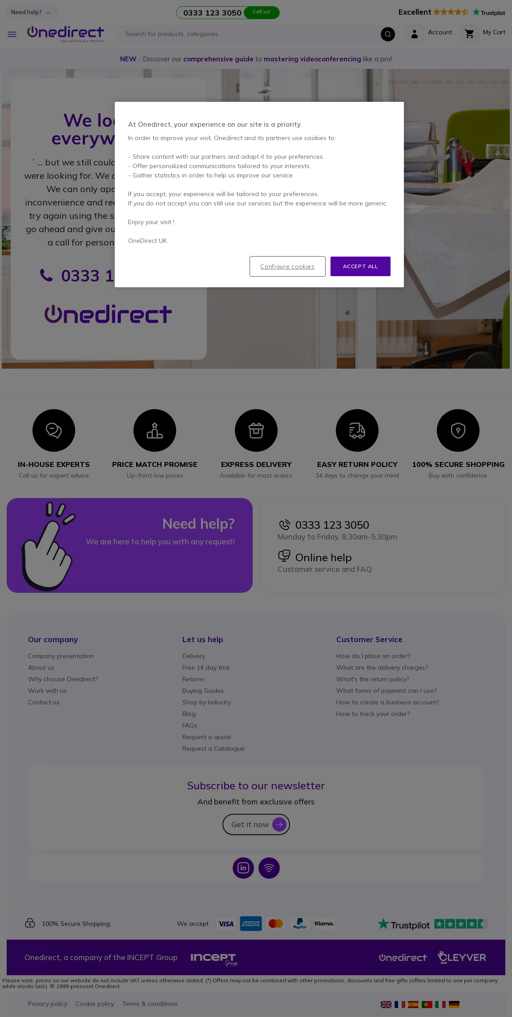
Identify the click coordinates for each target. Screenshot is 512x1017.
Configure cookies (287, 266)
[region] (259, 195)
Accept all (360, 266)
